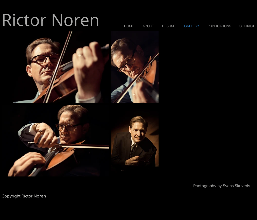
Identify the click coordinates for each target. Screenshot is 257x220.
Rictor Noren (50, 20)
